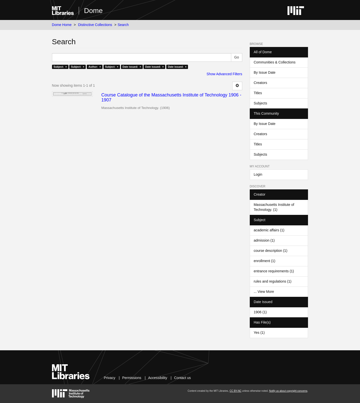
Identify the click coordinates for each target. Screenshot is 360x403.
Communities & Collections (275, 62)
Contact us (182, 378)
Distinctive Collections (95, 25)
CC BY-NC (235, 391)
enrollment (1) (264, 261)
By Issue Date (265, 72)
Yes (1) (259, 333)
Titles (258, 93)
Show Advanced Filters (224, 74)
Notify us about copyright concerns (288, 391)
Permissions (131, 378)
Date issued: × (131, 66)
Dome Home (62, 25)
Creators (260, 83)
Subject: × (60, 66)
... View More (264, 292)
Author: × (94, 66)
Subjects (260, 103)
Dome (93, 10)
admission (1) (264, 240)
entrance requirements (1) (274, 271)
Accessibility (157, 378)
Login (258, 174)
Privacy (109, 378)
